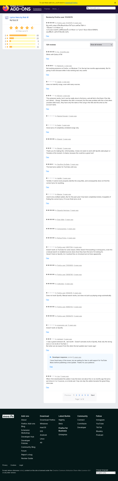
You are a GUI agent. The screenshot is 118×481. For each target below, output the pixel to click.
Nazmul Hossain (62, 116)
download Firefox (71, 3)
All (41, 442)
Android (43, 435)
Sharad (59, 139)
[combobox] (101, 8)
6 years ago (77, 23)
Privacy (4, 465)
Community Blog (28, 447)
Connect (81, 420)
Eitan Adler (60, 219)
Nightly (62, 420)
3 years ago (74, 164)
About (24, 420)
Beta (61, 424)
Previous (68, 395)
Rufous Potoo (61, 238)
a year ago (68, 66)
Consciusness (61, 229)
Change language (102, 470)
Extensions (37, 9)
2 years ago (73, 116)
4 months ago (64, 52)
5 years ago (69, 284)
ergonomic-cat (62, 325)
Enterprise (63, 434)
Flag (47, 36)
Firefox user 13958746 (65, 274)
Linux (42, 439)
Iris (58, 52)
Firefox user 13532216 (64, 293)
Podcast (99, 435)
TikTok (99, 427)
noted (22, 470)
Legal (21, 465)
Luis (58, 376)
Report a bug (26, 455)
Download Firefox (47, 420)
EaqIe (59, 125)
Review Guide (27, 458)
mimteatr (60, 339)
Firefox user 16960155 (65, 307)
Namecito (60, 66)
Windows (44, 424)
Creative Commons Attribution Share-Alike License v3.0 (71, 470)
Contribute (81, 424)
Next (93, 395)
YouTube (100, 424)
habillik (59, 178)
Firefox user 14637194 (65, 247)
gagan (59, 82)
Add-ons (25, 416)
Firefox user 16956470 (65, 316)
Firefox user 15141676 (65, 23)
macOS (43, 427)
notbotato (60, 284)
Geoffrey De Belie (63, 164)
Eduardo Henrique (63, 210)
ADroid (59, 96)
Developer (81, 427)
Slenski (59, 148)
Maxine (59, 194)
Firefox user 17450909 (65, 265)
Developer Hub (27, 437)
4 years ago (71, 238)
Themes (47, 9)
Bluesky (99, 431)
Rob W (15, 20)
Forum (24, 451)
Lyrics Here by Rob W (19, 17)
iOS (41, 431)
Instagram (100, 420)
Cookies (13, 465)
